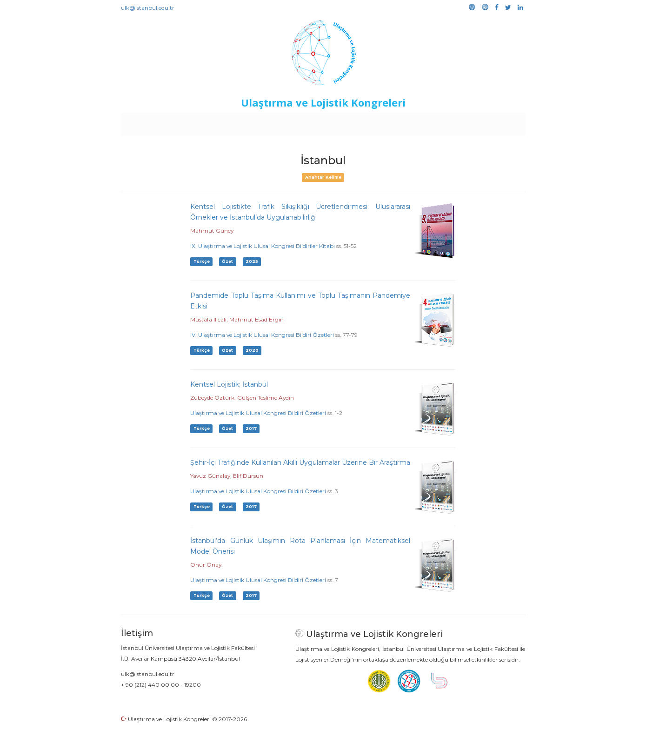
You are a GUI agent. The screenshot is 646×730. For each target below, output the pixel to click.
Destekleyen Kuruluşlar (249, 122)
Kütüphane (429, 122)
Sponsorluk (387, 122)
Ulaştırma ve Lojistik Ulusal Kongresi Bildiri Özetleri (258, 412)
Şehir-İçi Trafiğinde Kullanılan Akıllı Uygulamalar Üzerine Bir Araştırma (300, 462)
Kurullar (193, 122)
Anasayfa (159, 122)
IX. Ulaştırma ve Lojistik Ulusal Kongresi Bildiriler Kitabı (262, 245)
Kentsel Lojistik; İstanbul (229, 384)
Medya (490, 122)
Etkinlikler (308, 122)
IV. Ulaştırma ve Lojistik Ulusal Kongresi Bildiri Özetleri (262, 334)
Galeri (463, 122)
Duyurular (346, 122)
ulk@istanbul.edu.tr (147, 7)
